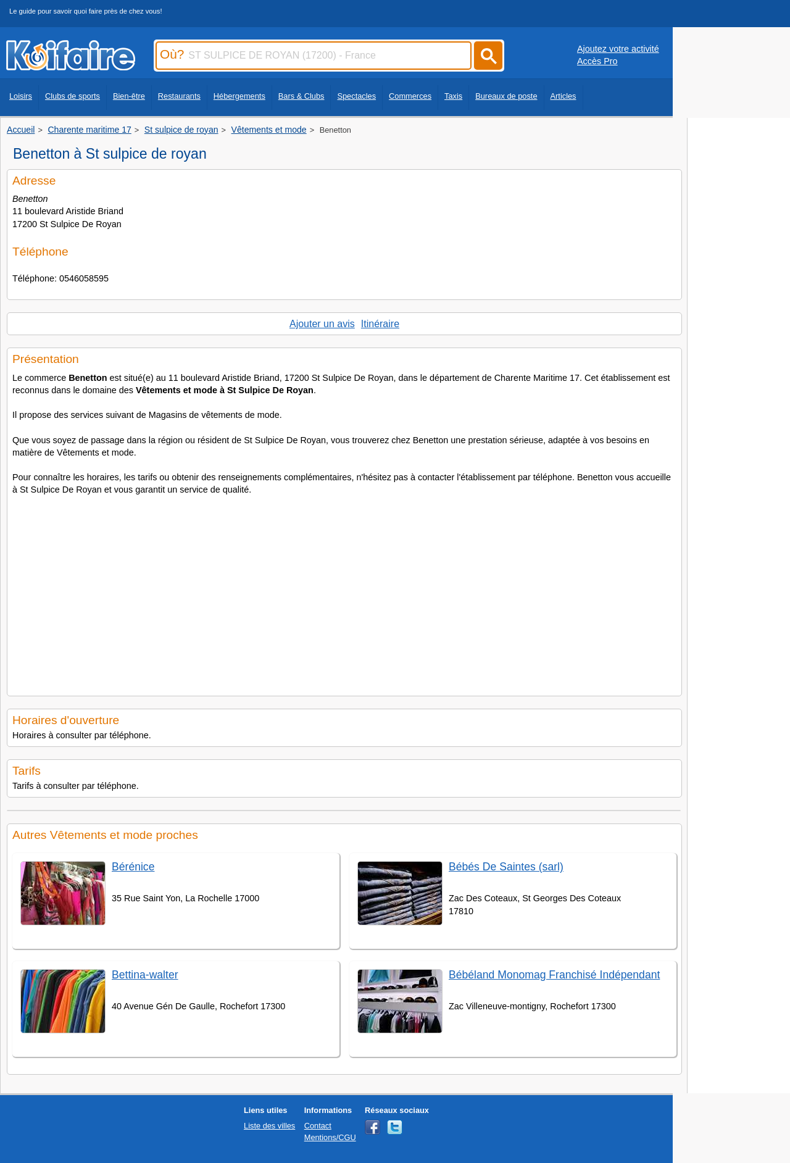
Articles (563, 96)
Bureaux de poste (506, 96)
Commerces (410, 96)
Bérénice (133, 867)
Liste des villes (269, 1125)
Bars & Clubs (301, 96)
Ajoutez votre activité (618, 49)
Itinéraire (380, 324)
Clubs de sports (72, 96)
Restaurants (179, 96)
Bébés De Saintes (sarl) (506, 867)
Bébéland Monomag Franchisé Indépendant (554, 975)
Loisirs (20, 96)
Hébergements (239, 96)
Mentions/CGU (330, 1137)
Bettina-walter (145, 975)
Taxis (453, 96)
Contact (317, 1125)
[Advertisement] (344, 592)
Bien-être (129, 96)
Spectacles (356, 96)
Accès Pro (597, 61)
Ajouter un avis (322, 324)
